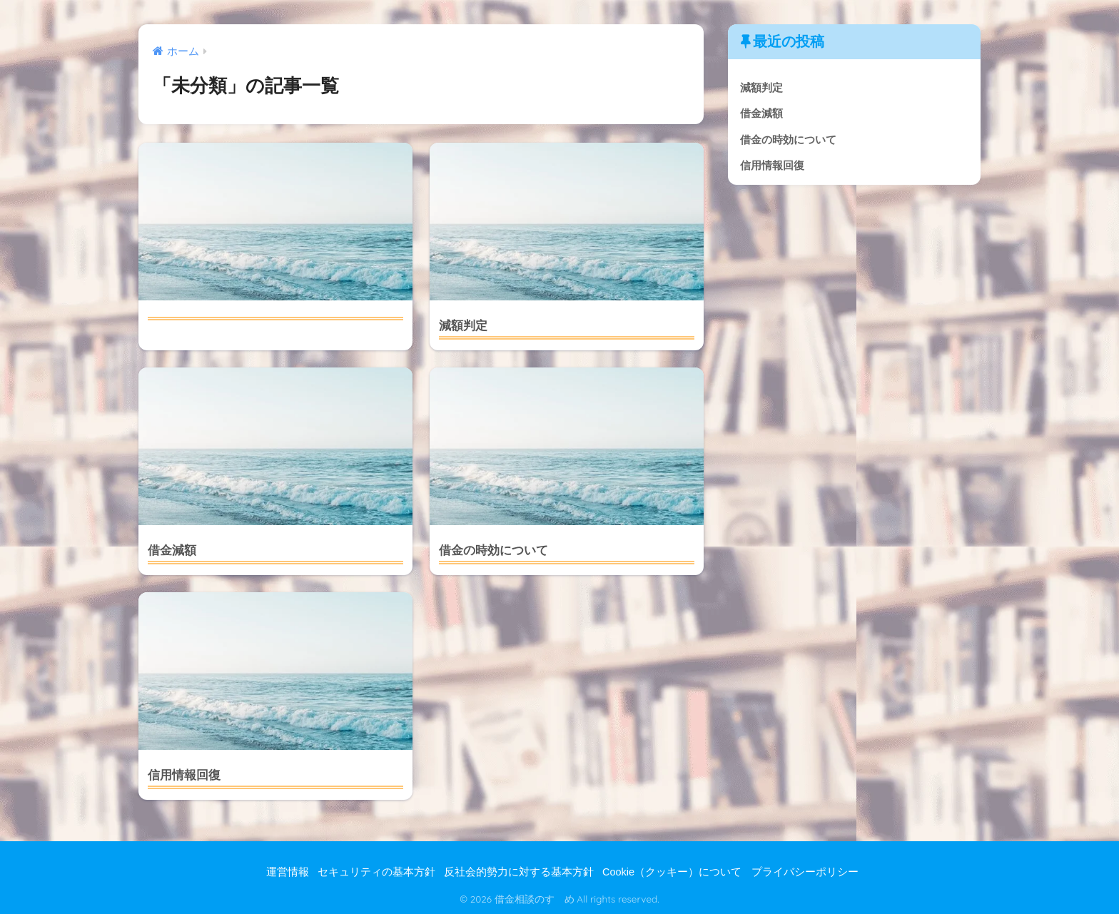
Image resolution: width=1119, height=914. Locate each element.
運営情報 (287, 872)
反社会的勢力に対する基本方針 (519, 872)
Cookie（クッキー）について (671, 872)
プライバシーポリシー (805, 872)
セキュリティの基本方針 (376, 872)
